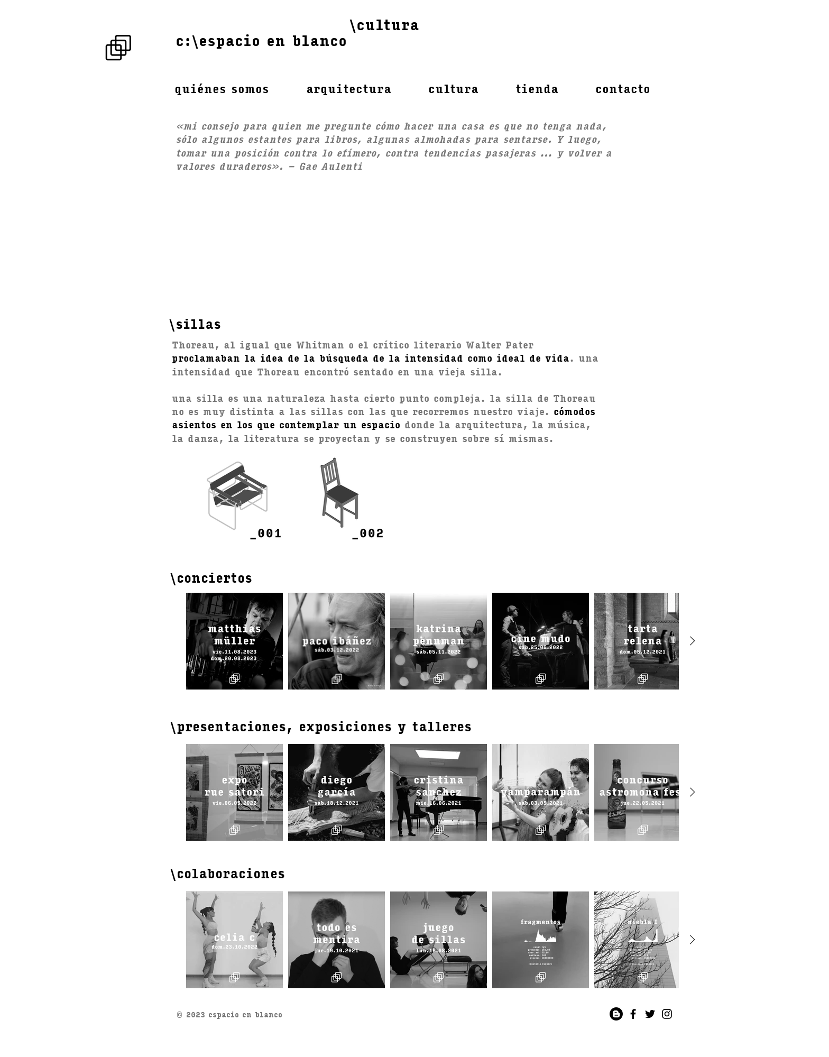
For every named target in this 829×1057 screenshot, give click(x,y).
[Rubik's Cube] (118, 47)
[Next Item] (692, 641)
